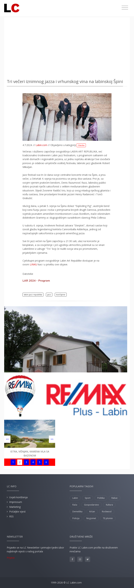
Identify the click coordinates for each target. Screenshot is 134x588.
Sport (87, 497)
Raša (74, 504)
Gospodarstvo (91, 504)
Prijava (10, 557)
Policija (75, 518)
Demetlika (77, 511)
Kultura (109, 504)
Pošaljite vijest (17, 511)
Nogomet (91, 518)
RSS (11, 516)
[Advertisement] (67, 47)
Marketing (15, 506)
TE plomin (108, 518)
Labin (75, 497)
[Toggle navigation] (125, 7)
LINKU (33, 264)
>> (52, 439)
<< (7, 439)
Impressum (15, 502)
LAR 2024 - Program (36, 280)
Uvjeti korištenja (18, 497)
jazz (49, 294)
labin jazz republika (33, 294)
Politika (101, 497)
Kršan (92, 511)
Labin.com (41, 145)
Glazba (81, 145)
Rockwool (106, 511)
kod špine (60, 294)
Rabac (114, 497)
